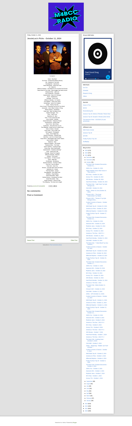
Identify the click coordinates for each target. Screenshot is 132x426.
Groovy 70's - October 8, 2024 (94, 327)
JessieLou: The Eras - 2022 (93, 282)
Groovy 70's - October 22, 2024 (94, 231)
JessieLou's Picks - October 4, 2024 (96, 356)
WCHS (85, 108)
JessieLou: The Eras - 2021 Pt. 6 (95, 322)
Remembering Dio (88, 111)
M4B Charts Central (88, 130)
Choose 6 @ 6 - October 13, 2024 (95, 289)
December (89, 157)
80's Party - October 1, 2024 (94, 376)
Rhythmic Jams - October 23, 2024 (95, 226)
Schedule (85, 90)
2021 (86, 408)
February (89, 398)
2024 (86, 155)
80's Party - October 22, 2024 (94, 228)
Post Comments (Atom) (56, 245)
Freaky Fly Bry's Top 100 (90, 138)
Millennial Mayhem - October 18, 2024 (96, 255)
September (89, 381)
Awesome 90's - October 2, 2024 (95, 371)
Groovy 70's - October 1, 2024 (94, 378)
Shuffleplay (86, 141)
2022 (86, 406)
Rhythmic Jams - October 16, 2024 (95, 270)
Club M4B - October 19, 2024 (94, 240)
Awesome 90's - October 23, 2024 (95, 223)
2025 (86, 153)
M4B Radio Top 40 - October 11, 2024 (96, 300)
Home (52, 240)
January (88, 400)
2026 (86, 150)
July (87, 386)
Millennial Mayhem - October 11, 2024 (96, 305)
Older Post (74, 240)
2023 (86, 403)
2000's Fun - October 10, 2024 (94, 315)
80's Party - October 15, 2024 (94, 273)
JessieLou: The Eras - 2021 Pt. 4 (95, 337)
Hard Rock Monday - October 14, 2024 (96, 280)
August (88, 383)
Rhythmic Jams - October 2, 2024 (95, 373)
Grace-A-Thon (87, 105)
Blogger (75, 422)
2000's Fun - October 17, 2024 (94, 266)
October (88, 162)
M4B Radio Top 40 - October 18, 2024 (96, 250)
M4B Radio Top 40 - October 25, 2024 (96, 206)
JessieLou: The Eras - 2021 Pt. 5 (95, 329)
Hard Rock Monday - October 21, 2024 (96, 238)
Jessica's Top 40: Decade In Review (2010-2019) (96, 116)
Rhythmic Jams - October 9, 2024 (95, 320)
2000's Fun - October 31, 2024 (94, 168)
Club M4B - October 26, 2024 (94, 188)
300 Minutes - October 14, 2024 (94, 278)
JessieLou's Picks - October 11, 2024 (96, 302)
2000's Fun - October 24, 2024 (94, 221)
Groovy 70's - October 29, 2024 (94, 177)
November (89, 159)
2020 (86, 411)
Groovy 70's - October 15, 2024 (94, 275)
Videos (85, 96)
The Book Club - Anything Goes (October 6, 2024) (94, 340)
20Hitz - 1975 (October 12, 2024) (95, 294)
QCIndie (85, 135)
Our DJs (85, 87)
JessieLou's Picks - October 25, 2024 (96, 208)
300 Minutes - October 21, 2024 (94, 235)
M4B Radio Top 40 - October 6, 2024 (96, 353)
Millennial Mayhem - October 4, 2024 (96, 358)
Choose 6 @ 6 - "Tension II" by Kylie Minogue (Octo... (96, 199)
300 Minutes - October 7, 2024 (94, 332)
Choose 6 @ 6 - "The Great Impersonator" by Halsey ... (94, 195)
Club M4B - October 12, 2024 (94, 291)
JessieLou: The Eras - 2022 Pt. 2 (95, 233)
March (88, 395)
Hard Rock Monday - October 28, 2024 (96, 182)
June (87, 388)
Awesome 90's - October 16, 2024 (95, 268)
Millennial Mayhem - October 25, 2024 (96, 211)
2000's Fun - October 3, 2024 (94, 368)
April (87, 393)
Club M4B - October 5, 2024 (93, 343)
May (87, 391)
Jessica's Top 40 (87, 133)
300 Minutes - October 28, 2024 (94, 179)
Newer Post (30, 240)
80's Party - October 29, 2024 (94, 174)
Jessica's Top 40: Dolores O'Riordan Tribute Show (96, 114)
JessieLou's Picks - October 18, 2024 (96, 253)
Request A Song (87, 93)
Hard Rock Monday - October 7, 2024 (96, 334)
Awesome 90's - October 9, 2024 (95, 317)
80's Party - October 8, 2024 (94, 325)
